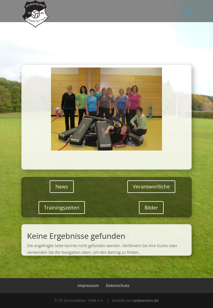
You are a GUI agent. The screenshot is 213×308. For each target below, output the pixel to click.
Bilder (151, 207)
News (61, 186)
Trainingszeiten (61, 207)
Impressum (88, 285)
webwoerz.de (146, 300)
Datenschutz (118, 285)
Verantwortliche (151, 186)
